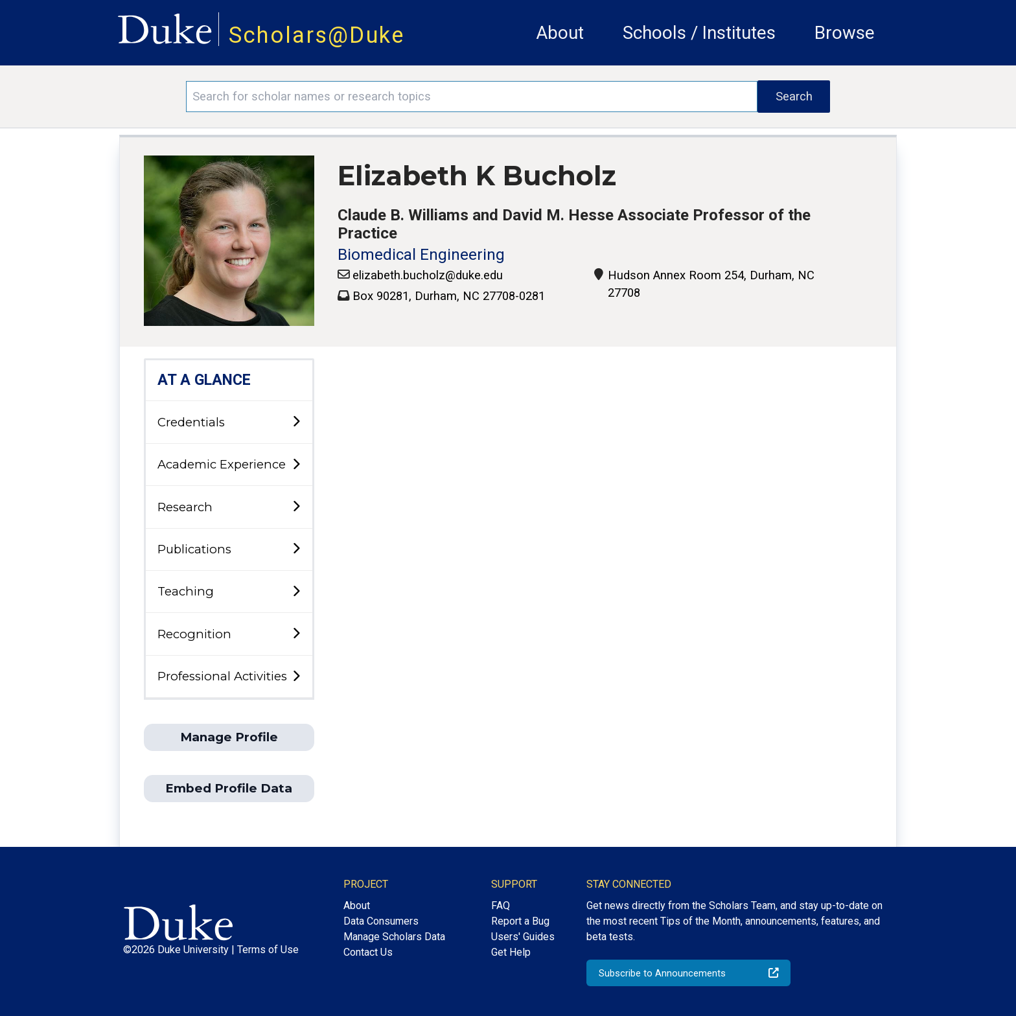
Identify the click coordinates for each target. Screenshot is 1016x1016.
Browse (844, 32)
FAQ (500, 905)
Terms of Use (268, 949)
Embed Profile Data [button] (228, 788)
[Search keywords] (471, 96)
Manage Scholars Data (394, 936)
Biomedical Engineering (421, 255)
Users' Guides (523, 936)
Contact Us (368, 952)
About (560, 32)
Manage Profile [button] (229, 737)
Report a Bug (520, 921)
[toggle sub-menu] (296, 422)
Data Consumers (381, 921)
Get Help (511, 952)
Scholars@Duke (317, 35)
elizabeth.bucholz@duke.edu (427, 275)
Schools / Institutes (699, 32)
